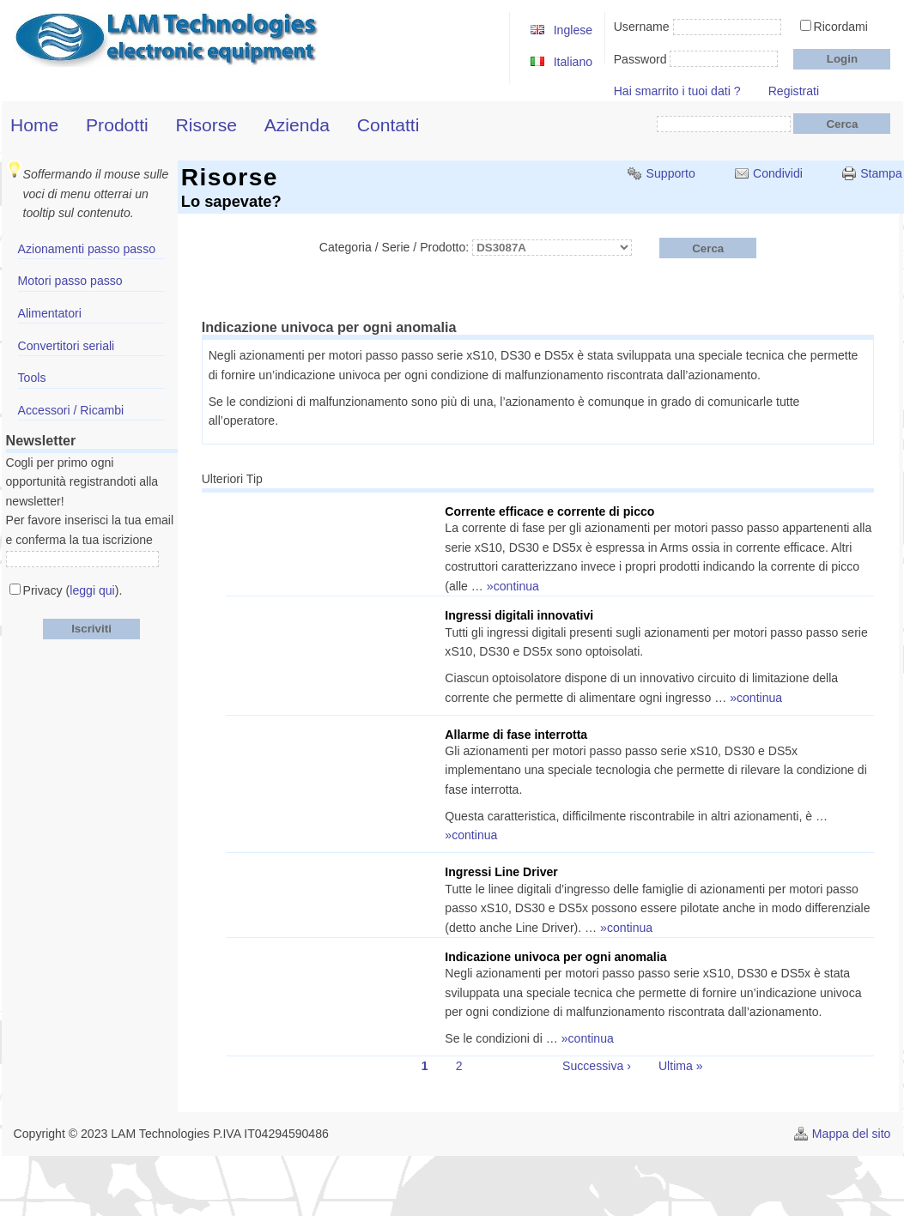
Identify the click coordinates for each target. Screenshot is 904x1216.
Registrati (793, 91)
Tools (32, 377)
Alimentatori (50, 313)
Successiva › (596, 1066)
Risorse (206, 125)
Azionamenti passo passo (86, 249)
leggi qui (92, 590)
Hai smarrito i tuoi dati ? (677, 91)
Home (34, 125)
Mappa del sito (851, 1133)
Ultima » (680, 1066)
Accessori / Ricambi (71, 410)
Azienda (297, 125)
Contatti (388, 125)
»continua (513, 586)
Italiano (573, 62)
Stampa (881, 173)
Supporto (670, 173)
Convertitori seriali (66, 346)
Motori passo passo (70, 280)
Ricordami (841, 26)
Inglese (573, 30)
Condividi (778, 173)
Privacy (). (73, 590)
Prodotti (117, 125)
